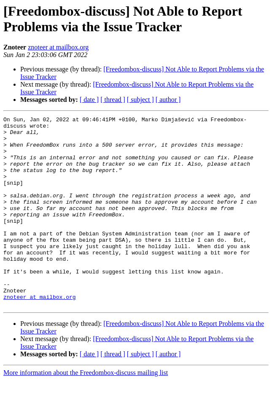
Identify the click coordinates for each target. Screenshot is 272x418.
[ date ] (89, 99)
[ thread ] (112, 99)
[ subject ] (140, 99)
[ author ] (168, 99)
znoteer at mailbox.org (58, 47)
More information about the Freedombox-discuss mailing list (85, 410)
